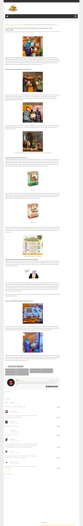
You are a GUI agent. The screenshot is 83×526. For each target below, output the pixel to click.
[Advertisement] (29, 515)
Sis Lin (11, 455)
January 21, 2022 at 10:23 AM (15, 408)
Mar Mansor (12, 426)
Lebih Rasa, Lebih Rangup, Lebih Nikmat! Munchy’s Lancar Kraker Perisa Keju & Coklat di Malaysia (66, 27)
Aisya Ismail (12, 434)
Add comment (8, 475)
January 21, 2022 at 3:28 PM (15, 427)
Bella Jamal (12, 443)
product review (21, 24)
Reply (51, 411)
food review (15, 24)
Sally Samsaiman (13, 466)
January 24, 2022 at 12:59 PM (15, 457)
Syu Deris (12, 406)
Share (19, 378)
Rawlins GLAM (13, 415)
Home (7, 24)
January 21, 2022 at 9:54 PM (15, 436)
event (10, 24)
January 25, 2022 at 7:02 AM (15, 467)
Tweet (9, 378)
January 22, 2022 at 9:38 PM (15, 445)
